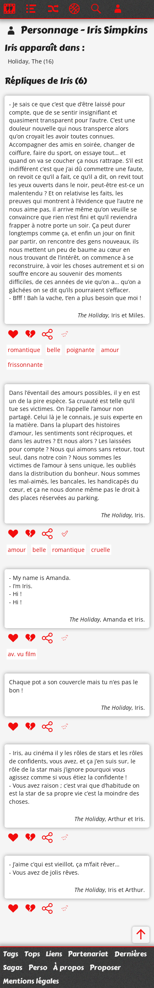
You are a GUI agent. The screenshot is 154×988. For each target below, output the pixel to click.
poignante (80, 350)
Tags (10, 953)
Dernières (130, 953)
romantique (24, 350)
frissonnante (25, 364)
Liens (54, 953)
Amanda (114, 619)
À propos (68, 967)
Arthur (117, 819)
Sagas (12, 967)
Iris (115, 315)
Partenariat (88, 953)
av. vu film (22, 654)
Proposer (105, 967)
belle (53, 350)
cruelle (100, 550)
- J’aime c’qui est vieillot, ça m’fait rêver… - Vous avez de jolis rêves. (64, 868)
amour (110, 350)
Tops (32, 953)
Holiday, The (25, 61)
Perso (37, 967)
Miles (136, 315)
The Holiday (93, 315)
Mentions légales (31, 981)
